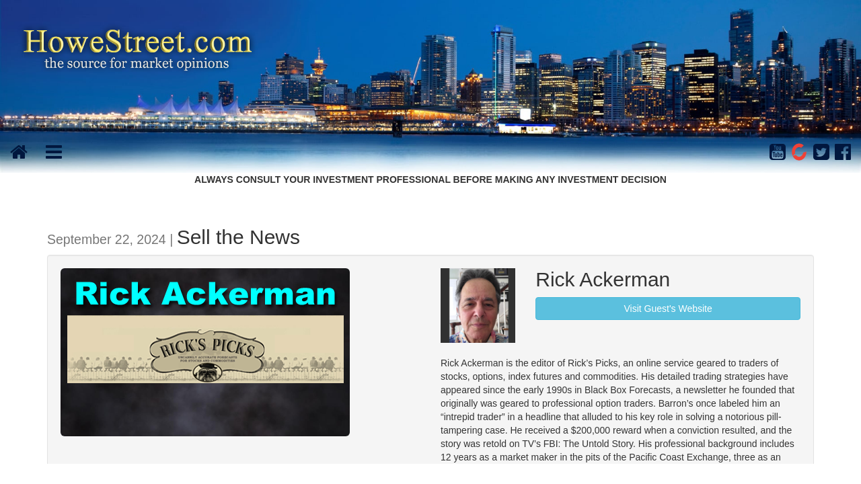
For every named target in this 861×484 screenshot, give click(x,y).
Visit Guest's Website (668, 308)
